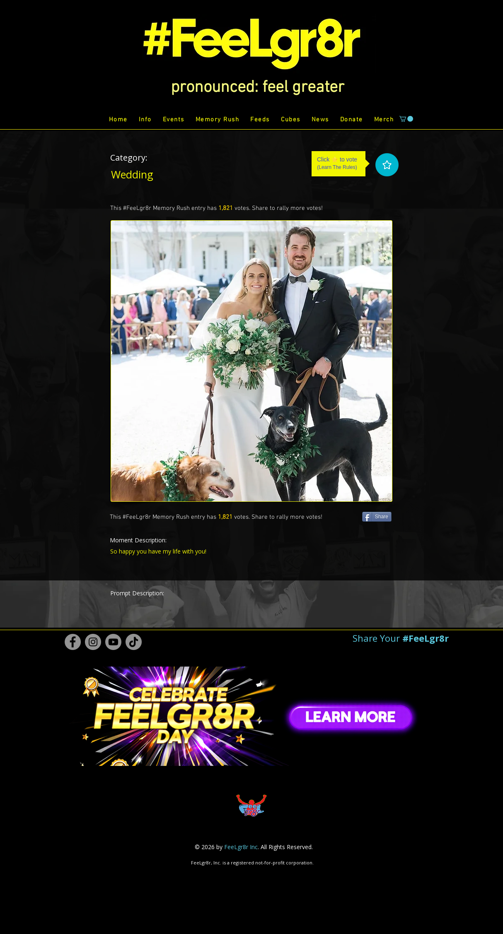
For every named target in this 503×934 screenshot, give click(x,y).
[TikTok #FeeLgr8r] (134, 642)
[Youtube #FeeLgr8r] (113, 642)
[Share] (377, 517)
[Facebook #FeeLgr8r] (73, 642)
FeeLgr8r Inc (241, 847)
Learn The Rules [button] (337, 167)
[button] (257, 88)
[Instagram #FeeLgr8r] (93, 642)
